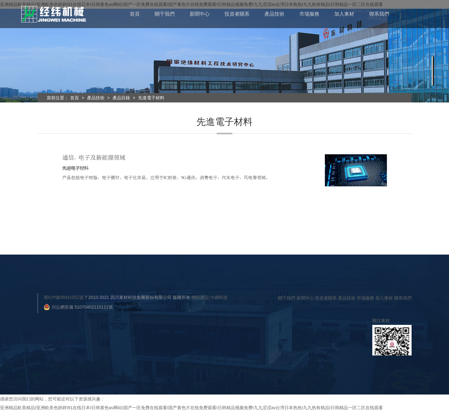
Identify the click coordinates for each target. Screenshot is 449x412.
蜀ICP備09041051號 (64, 297)
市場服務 (309, 14)
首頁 (135, 14)
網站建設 (200, 297)
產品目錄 (121, 97)
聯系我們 (379, 14)
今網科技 (219, 297)
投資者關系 (236, 14)
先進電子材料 (151, 97)
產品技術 (274, 14)
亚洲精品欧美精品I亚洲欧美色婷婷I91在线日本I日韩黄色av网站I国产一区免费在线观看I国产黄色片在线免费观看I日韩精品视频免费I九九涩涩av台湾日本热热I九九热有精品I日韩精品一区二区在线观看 (191, 407)
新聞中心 (200, 14)
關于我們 (165, 14)
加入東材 (344, 14)
